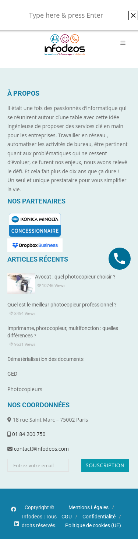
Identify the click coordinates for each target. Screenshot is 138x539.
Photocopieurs (24, 389)
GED (12, 374)
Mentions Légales (88, 507)
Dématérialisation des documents (45, 359)
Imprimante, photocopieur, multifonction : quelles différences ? (62, 331)
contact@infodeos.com (41, 448)
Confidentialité (99, 517)
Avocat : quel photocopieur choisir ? (75, 277)
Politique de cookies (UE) (93, 525)
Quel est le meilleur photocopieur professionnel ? (62, 305)
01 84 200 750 (29, 433)
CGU (66, 517)
